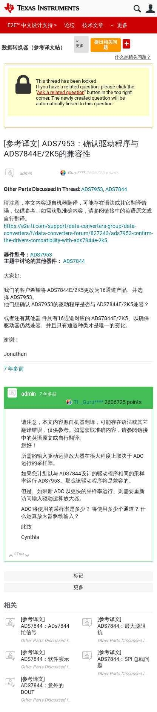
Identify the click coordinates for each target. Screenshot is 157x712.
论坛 (69, 25)
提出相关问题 (105, 44)
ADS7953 (92, 189)
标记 (78, 575)
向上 (11, 556)
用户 (150, 8)
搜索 (137, 8)
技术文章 (92, 25)
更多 (122, 25)
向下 (27, 556)
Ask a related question (60, 92)
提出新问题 (126, 44)
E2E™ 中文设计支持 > (32, 25)
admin (26, 173)
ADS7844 (116, 189)
